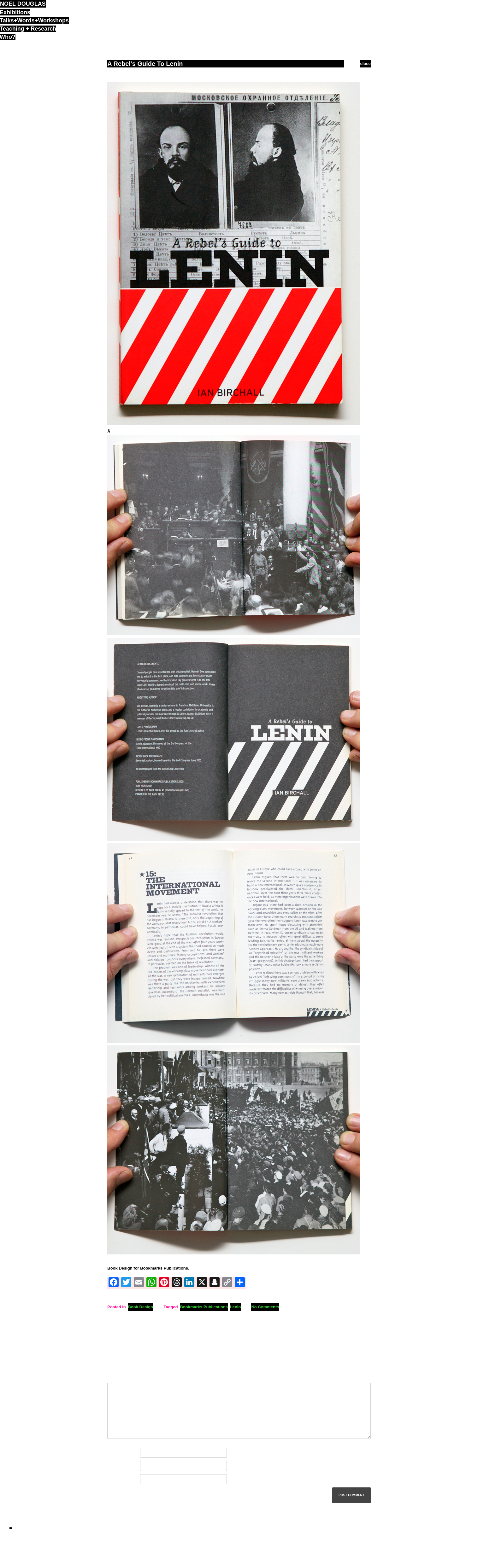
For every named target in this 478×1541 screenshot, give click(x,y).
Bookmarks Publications (204, 1307)
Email (114, 1466)
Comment (118, 1375)
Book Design (140, 1307)
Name (114, 1453)
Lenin (235, 1307)
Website (115, 1479)
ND (10, 1528)
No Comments (265, 1307)
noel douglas (23, 4)
